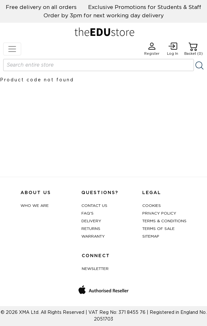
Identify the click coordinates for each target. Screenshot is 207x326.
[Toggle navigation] (12, 49)
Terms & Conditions (164, 221)
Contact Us (94, 206)
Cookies (151, 206)
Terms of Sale (158, 229)
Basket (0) (193, 48)
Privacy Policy (159, 213)
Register (152, 48)
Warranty (93, 236)
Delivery (91, 221)
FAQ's (87, 213)
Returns (90, 229)
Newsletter (95, 269)
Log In (172, 48)
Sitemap (150, 236)
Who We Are (35, 206)
